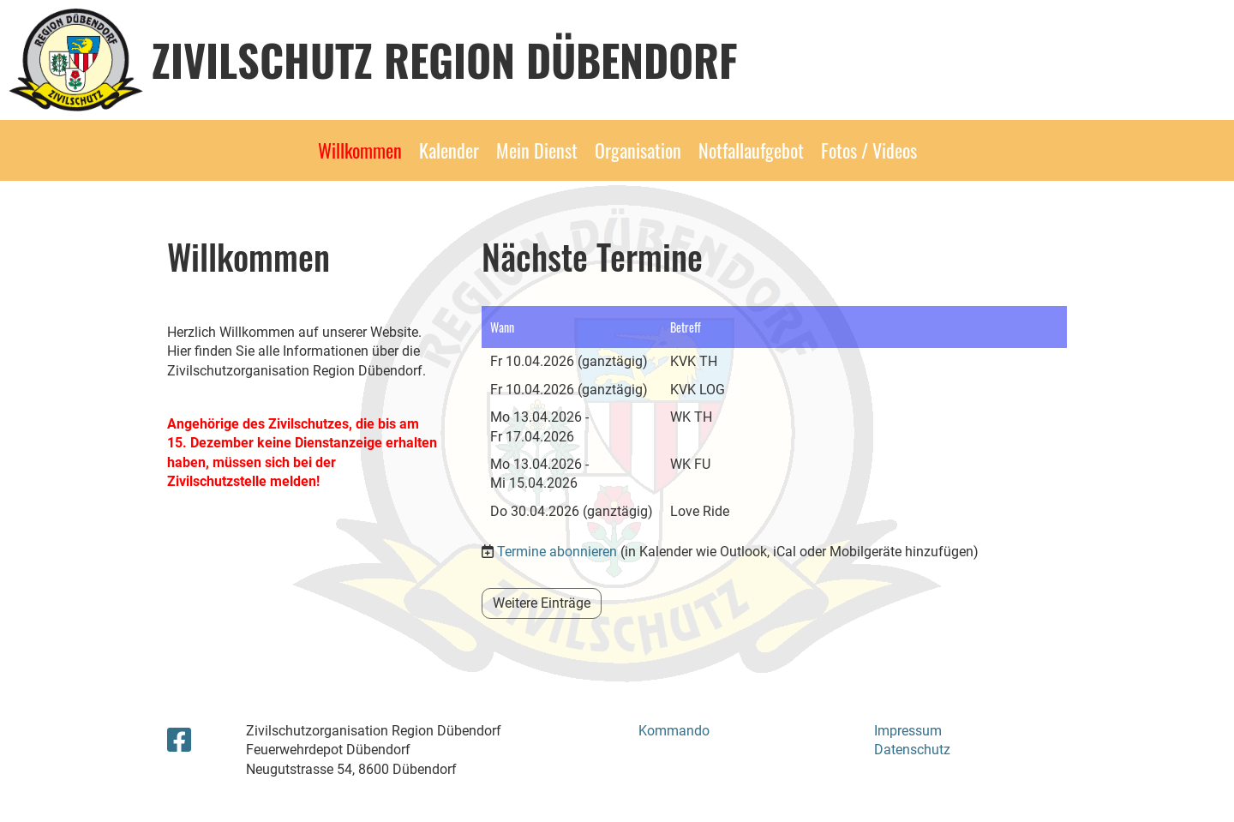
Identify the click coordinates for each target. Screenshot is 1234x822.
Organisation (638, 150)
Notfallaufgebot (751, 150)
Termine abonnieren (557, 551)
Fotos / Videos (869, 150)
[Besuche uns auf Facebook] (179, 740)
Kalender (449, 150)
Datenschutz (912, 749)
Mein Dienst (537, 150)
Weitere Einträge (541, 603)
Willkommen (360, 150)
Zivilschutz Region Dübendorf (445, 59)
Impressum (908, 731)
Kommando (674, 731)
